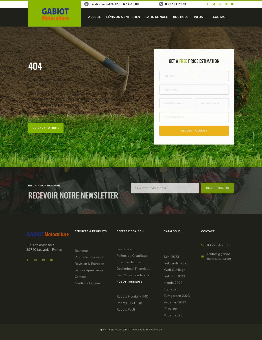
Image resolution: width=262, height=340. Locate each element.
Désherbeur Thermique (133, 286)
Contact (80, 297)
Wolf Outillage (174, 304)
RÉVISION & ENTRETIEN (123, 17)
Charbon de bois (129, 279)
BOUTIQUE (181, 17)
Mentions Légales (88, 304)
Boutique (81, 271)
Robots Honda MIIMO (133, 307)
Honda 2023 (173, 317)
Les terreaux (126, 266)
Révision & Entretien (89, 284)
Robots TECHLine (130, 313)
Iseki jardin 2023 (176, 298)
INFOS (201, 17)
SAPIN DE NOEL (156, 17)
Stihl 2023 (171, 291)
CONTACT (220, 17)
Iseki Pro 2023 (174, 311)
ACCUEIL (94, 17)
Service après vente (89, 291)
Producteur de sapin (89, 278)
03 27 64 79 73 (175, 4)
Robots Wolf (126, 320)
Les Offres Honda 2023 (134, 292)
